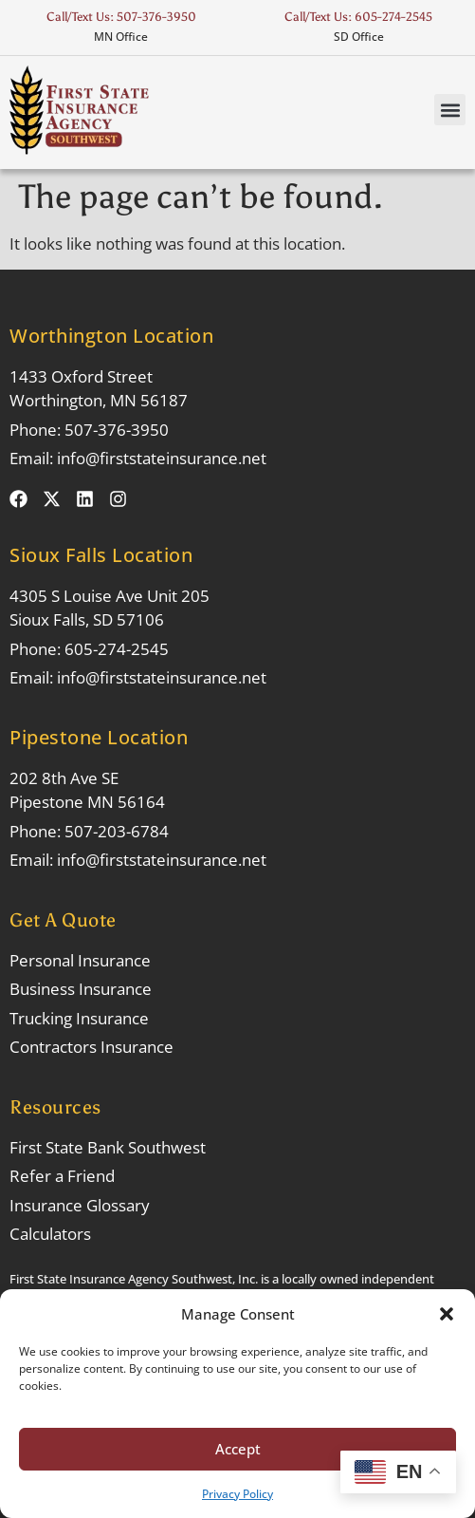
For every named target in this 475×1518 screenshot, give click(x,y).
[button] (446, 1313)
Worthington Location (111, 335)
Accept (238, 1448)
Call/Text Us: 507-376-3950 (121, 16)
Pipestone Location (98, 737)
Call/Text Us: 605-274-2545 (358, 16)
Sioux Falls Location (100, 555)
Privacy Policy (237, 1494)
